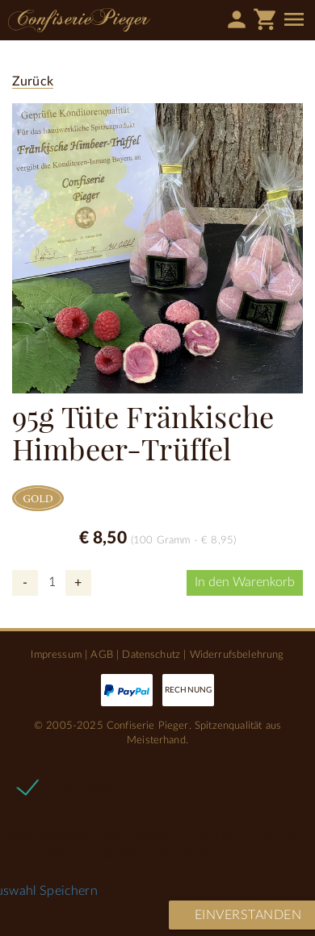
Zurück (32, 81)
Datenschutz (151, 654)
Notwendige (80, 786)
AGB (101, 654)
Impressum (56, 654)
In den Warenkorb (245, 582)
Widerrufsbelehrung (237, 654)
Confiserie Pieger (79, 20)
